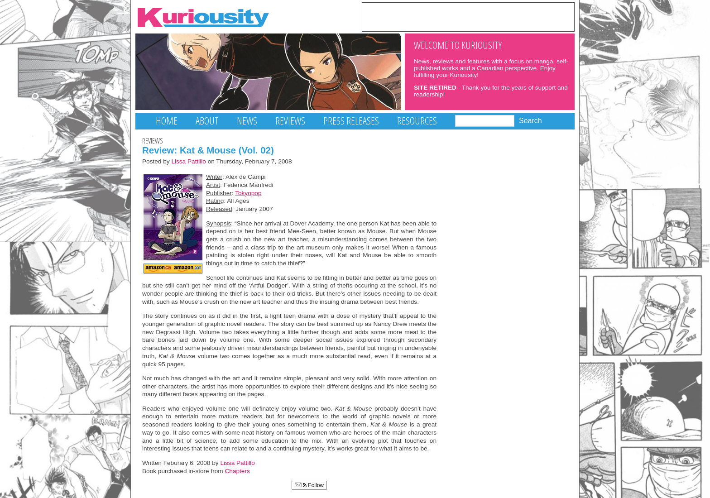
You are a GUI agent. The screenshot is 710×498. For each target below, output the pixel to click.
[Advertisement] (468, 16)
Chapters (237, 471)
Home (167, 121)
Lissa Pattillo (188, 161)
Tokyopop (248, 193)
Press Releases (351, 121)
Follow (309, 485)
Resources (417, 121)
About (207, 121)
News (247, 121)
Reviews (290, 121)
